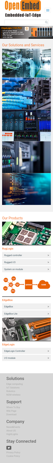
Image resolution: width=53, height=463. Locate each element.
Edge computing (14, 384)
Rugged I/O (10, 262)
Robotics (10, 391)
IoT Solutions (13, 387)
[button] (4, 32)
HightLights (12, 434)
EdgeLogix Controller (14, 351)
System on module (13, 269)
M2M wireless (13, 394)
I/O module (9, 358)
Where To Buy (13, 407)
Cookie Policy (13, 456)
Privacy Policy (13, 452)
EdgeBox (8, 306)
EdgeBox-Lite (10, 313)
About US (11, 430)
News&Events (13, 427)
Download (11, 414)
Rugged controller (13, 255)
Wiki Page (11, 411)
